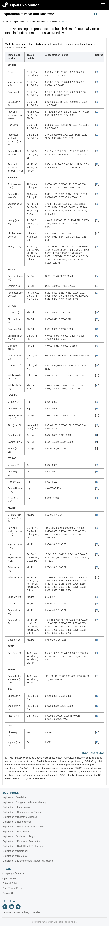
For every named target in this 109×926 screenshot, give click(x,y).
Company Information (13, 873)
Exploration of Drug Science (16, 831)
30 (97, 204)
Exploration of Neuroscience (16, 821)
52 (97, 498)
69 (97, 715)
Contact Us (8, 893)
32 (97, 233)
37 (97, 292)
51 (97, 488)
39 (97, 312)
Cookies (36, 912)
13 (97, 696)
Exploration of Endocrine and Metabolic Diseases (27, 860)
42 (97, 375)
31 (97, 220)
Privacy (26, 912)
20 (97, 72)
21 (97, 135)
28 (97, 246)
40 (97, 329)
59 (97, 528)
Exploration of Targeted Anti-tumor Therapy (24, 802)
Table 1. (9, 44)
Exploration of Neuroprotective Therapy (22, 812)
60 (97, 554)
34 (97, 276)
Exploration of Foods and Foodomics (28, 14)
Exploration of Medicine (14, 797)
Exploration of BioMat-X (14, 856)
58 (97, 514)
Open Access (9, 878)
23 (97, 151)
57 (97, 676)
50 (97, 481)
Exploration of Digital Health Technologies (23, 846)
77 (97, 385)
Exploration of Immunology (16, 807)
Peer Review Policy (12, 888)
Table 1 (65, 22)
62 (97, 653)
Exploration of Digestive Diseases (19, 817)
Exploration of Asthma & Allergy (18, 836)
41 (97, 336)
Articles (53, 22)
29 (97, 184)
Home (5, 22)
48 (97, 425)
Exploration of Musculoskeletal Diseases (23, 826)
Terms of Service (11, 912)
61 (97, 577)
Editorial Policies (10, 883)
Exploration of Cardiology (15, 851)
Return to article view (93, 753)
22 (97, 111)
